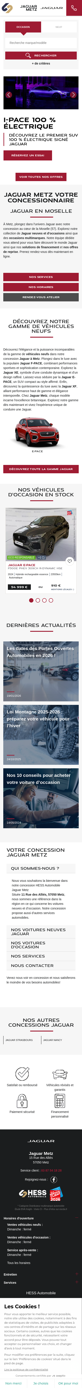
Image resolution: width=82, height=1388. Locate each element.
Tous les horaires (18, 1263)
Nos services (41, 277)
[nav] (73, 1381)
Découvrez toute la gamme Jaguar (41, 469)
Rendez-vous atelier (41, 297)
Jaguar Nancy (52, 1040)
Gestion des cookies (43, 1359)
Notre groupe (41, 1305)
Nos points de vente (41, 1312)
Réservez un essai (27, 155)
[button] (8, 95)
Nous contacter (32, 965)
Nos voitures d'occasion (28, 944)
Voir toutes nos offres (41, 177)
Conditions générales (61, 1355)
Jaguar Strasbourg (19, 1040)
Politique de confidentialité (24, 1355)
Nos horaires (41, 287)
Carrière (41, 1318)
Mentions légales (62, 589)
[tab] (41, 868)
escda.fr (63, 1209)
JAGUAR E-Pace (21, 564)
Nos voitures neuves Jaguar (38, 931)
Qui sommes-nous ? (35, 868)
